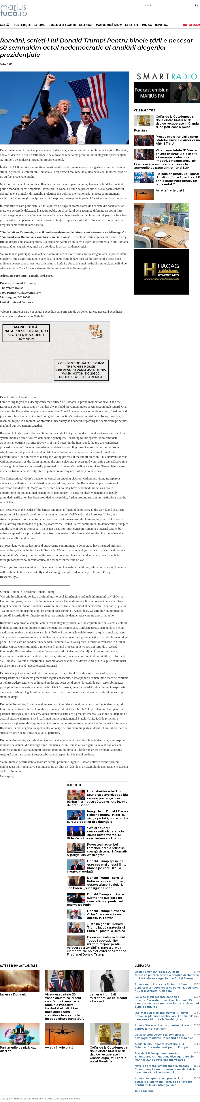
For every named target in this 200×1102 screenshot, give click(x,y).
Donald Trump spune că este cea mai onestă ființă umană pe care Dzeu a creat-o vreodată (97, 866)
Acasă (4, 25)
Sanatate (132, 25)
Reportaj (161, 25)
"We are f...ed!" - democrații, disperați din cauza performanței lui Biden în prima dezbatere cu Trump (95, 833)
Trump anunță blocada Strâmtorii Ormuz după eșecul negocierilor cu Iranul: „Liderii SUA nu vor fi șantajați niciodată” (166, 988)
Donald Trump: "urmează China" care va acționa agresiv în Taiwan (106, 914)
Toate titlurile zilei (144, 1090)
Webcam (194, 25)
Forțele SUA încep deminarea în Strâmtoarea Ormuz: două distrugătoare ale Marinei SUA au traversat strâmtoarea (164, 1057)
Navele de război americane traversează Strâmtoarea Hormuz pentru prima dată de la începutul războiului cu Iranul (165, 1069)
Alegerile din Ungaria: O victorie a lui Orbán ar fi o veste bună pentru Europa (161, 1045)
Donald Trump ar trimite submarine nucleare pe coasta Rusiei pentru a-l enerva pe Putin (95, 899)
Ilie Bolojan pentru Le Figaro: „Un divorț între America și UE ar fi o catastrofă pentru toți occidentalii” (178, 179)
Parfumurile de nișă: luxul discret (18, 1049)
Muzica (147, 25)
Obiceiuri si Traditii (62, 25)
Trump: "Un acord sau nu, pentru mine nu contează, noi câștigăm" (162, 1027)
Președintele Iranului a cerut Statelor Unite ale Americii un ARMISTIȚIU (178, 140)
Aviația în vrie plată (170, 190)
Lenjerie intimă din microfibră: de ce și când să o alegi (108, 998)
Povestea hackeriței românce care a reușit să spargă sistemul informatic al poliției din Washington (97, 850)
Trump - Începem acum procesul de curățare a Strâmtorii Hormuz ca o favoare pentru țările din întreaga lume (163, 1082)
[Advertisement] (30, 806)
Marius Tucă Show (109, 25)
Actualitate (28, 965)
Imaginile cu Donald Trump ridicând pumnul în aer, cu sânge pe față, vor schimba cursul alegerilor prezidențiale (97, 816)
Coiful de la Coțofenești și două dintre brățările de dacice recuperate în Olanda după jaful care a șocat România (166, 123)
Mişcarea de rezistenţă (33, 10)
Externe (39, 25)
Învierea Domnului (13, 994)
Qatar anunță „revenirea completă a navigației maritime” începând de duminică (164, 1036)
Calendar (86, 25)
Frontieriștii (21, 25)
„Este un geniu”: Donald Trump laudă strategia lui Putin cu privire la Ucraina (106, 927)
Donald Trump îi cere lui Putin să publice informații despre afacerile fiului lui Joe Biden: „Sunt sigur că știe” (96, 883)
